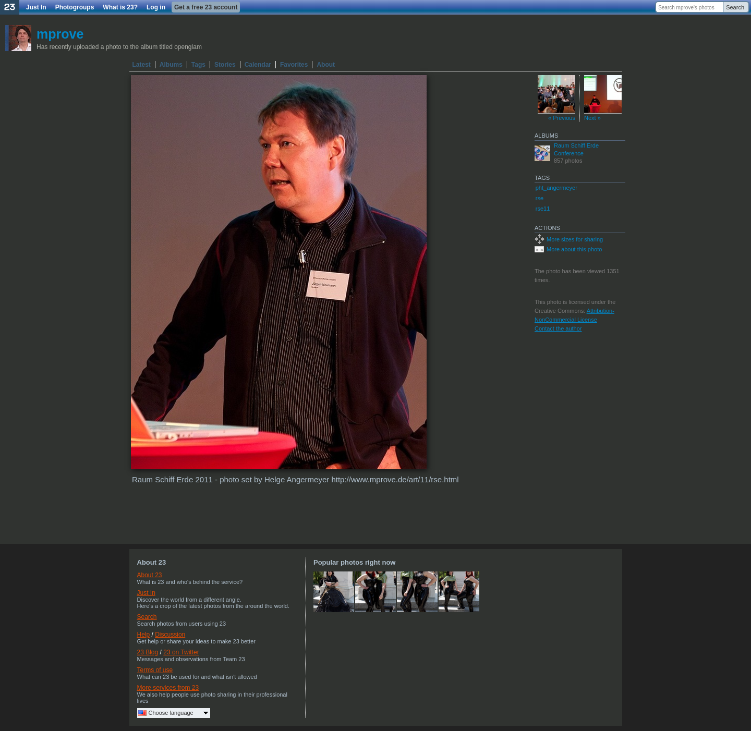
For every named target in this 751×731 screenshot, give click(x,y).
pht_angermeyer (556, 188)
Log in (156, 7)
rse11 (543, 208)
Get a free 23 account (205, 7)
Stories (225, 64)
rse (539, 198)
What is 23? (120, 7)
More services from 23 (168, 687)
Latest (141, 64)
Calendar (258, 64)
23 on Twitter (181, 652)
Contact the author (558, 328)
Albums (171, 64)
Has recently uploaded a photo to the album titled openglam (119, 47)
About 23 (149, 575)
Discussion (170, 634)
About (326, 64)
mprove (60, 34)
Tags (198, 64)
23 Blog (148, 652)
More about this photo (574, 249)
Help (143, 634)
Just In (36, 7)
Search (735, 7)
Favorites (294, 64)
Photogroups (74, 7)
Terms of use (155, 670)
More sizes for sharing (575, 239)
